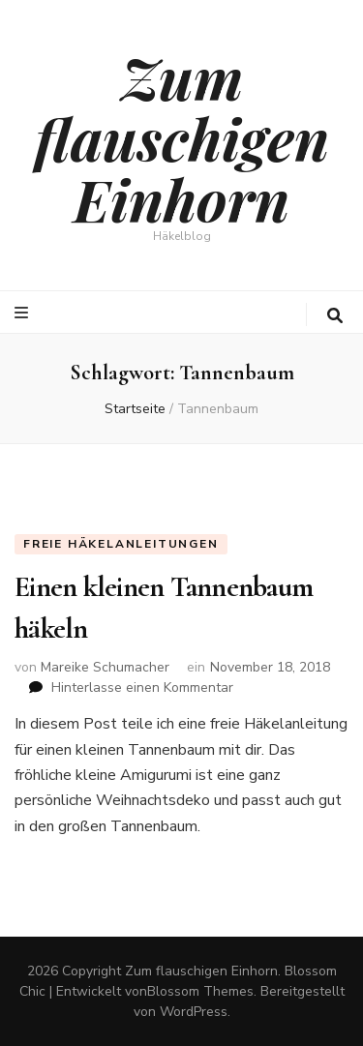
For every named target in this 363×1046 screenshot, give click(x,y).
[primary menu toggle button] (24, 313)
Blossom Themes (200, 991)
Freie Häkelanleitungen (121, 544)
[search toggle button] (335, 316)
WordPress (193, 1011)
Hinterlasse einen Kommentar (142, 687)
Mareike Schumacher (105, 667)
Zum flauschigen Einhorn (182, 137)
